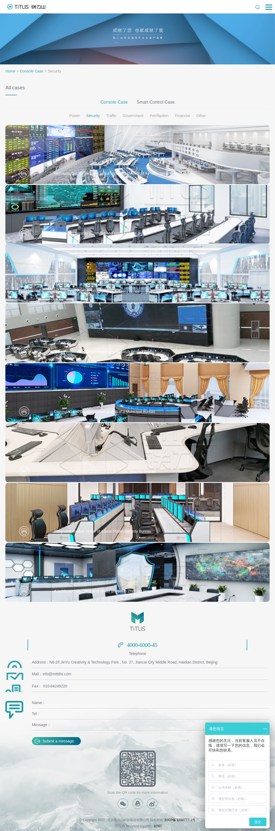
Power (75, 116)
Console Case (32, 71)
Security (93, 116)
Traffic (111, 116)
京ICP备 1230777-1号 (180, 820)
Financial (182, 116)
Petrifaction (159, 116)
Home (10, 71)
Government (133, 116)
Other (200, 116)
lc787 (158, 825)
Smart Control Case (156, 102)
